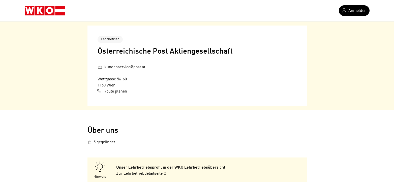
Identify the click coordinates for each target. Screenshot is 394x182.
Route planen (112, 91)
